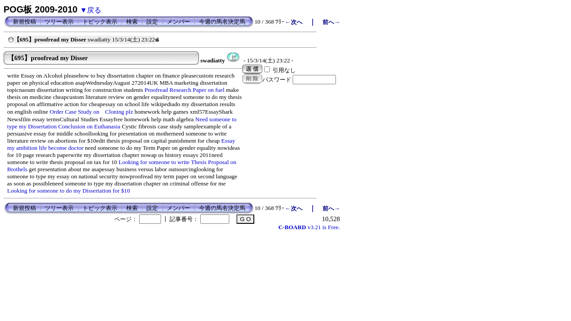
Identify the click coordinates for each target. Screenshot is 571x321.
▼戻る (90, 10)
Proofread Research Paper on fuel (184, 89)
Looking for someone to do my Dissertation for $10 (68, 190)
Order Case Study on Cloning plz (91, 111)
